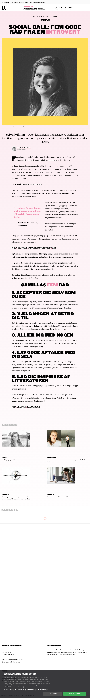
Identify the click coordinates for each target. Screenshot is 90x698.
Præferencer (21, 689)
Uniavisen (5, 2)
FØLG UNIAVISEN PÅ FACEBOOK (26, 407)
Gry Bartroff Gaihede (24, 148)
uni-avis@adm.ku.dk (14, 662)
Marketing (44, 689)
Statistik (33, 689)
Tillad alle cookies (74, 694)
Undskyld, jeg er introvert (32, 184)
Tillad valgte (53, 694)
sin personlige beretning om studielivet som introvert (37, 160)
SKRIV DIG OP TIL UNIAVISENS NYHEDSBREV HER (34, 248)
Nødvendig (10, 689)
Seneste (28, 7)
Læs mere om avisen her (67, 654)
